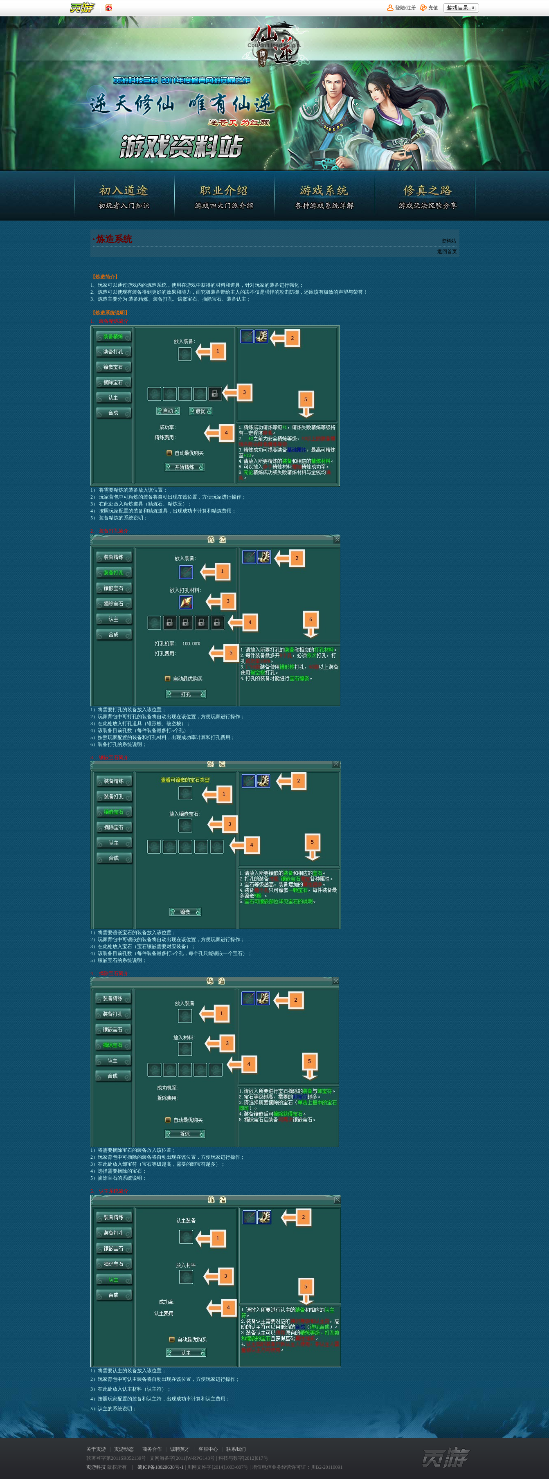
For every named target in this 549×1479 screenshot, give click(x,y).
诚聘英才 (180, 1449)
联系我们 (236, 1449)
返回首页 (447, 251)
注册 (411, 8)
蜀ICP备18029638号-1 (160, 1467)
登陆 (400, 8)
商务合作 (152, 1449)
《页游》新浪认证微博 (109, 7)
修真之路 (422, 195)
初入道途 (125, 195)
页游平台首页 (83, 8)
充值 (433, 8)
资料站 (448, 241)
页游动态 (124, 1449)
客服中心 (208, 1449)
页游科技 (96, 1467)
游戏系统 (323, 195)
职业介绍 (224, 195)
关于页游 (96, 1449)
